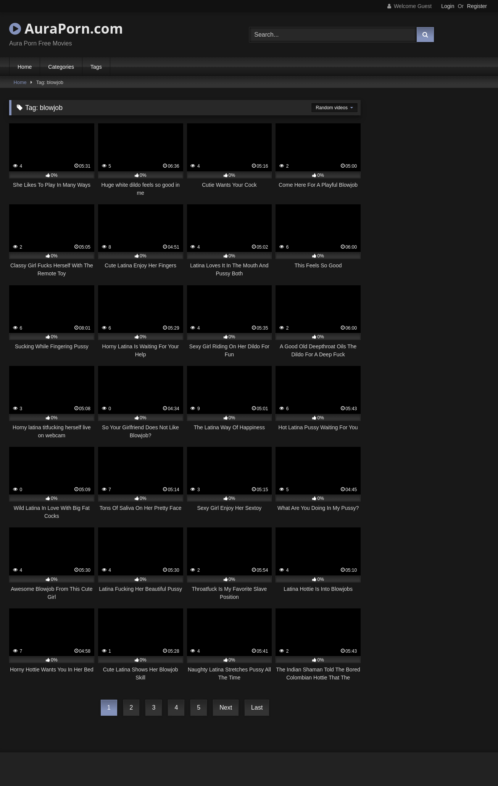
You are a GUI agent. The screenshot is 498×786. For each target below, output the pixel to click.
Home (25, 67)
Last (257, 707)
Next (225, 707)
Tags (96, 67)
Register (477, 6)
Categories (61, 67)
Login (447, 6)
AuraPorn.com (66, 28)
